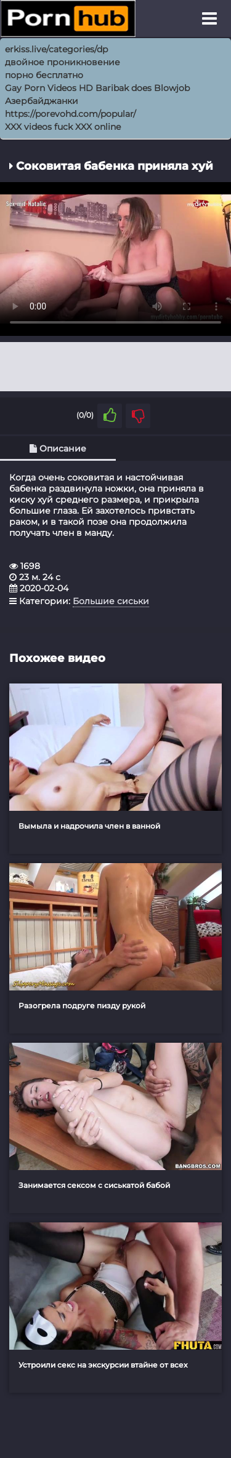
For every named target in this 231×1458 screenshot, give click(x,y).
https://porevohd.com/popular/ (70, 113)
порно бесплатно (44, 75)
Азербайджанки (41, 100)
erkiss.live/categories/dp (56, 49)
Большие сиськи (111, 601)
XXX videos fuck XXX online (63, 126)
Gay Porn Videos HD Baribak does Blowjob (97, 88)
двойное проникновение (62, 62)
